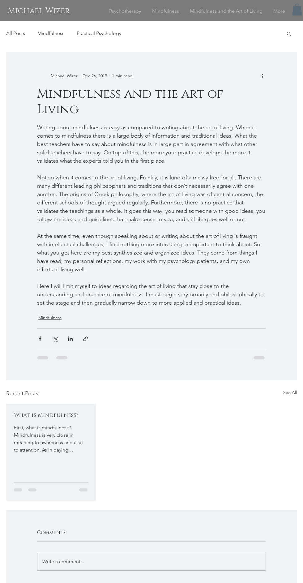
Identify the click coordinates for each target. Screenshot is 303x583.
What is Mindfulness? (46, 415)
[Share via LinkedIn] (70, 339)
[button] (297, 9)
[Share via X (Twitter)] (55, 339)
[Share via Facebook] (40, 339)
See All (290, 392)
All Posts (15, 33)
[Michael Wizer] (38, 11)
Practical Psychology (99, 33)
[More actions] (262, 75)
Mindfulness (50, 33)
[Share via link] (85, 339)
